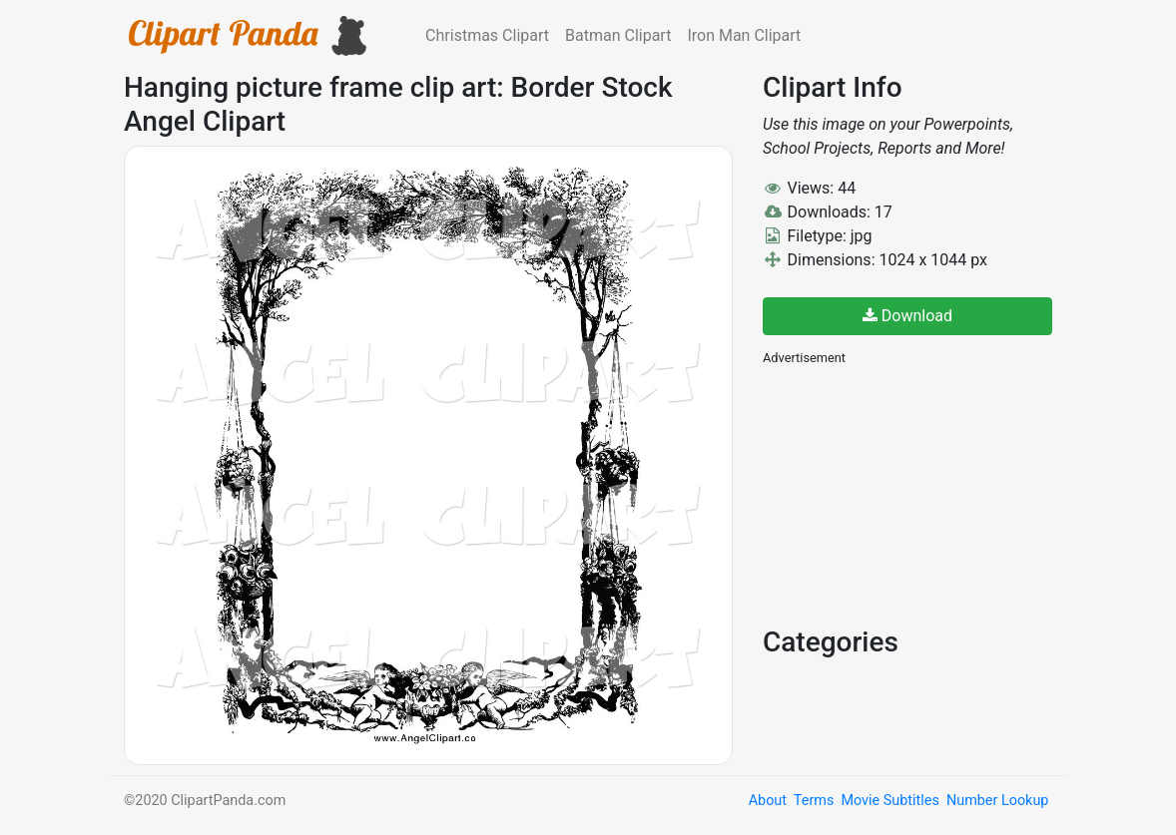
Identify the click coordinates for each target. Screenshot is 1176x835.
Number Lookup (997, 800)
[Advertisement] (912, 494)
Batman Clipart (618, 35)
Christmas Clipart (487, 35)
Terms (814, 800)
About (768, 800)
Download (907, 315)
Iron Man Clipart (744, 35)
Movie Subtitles (889, 800)
